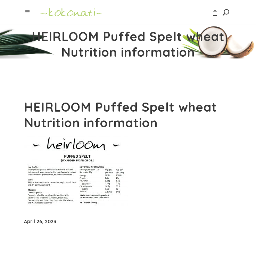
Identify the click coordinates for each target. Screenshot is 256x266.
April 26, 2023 (40, 221)
